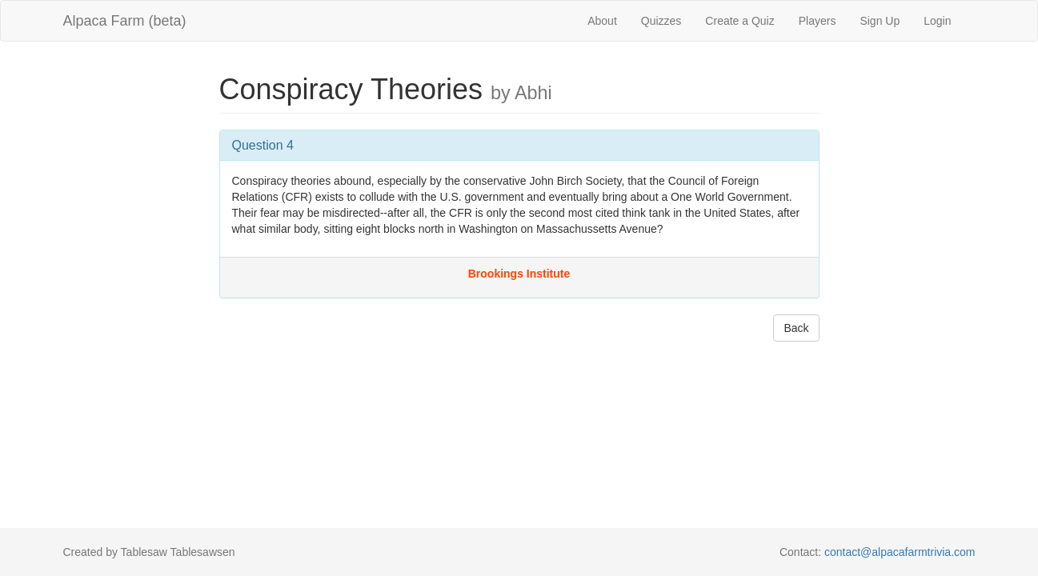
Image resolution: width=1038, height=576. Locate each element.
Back (796, 328)
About (602, 20)
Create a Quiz (739, 20)
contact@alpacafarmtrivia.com (900, 552)
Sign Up (880, 20)
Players (817, 20)
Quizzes (661, 20)
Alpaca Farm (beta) (124, 21)
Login (937, 20)
